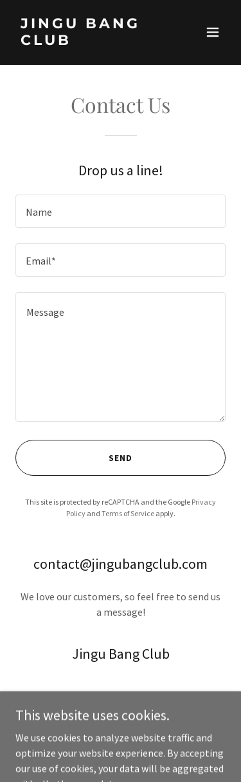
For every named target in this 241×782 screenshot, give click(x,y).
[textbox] (120, 211)
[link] (89, 41)
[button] (213, 32)
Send (120, 458)
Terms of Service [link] (128, 513)
